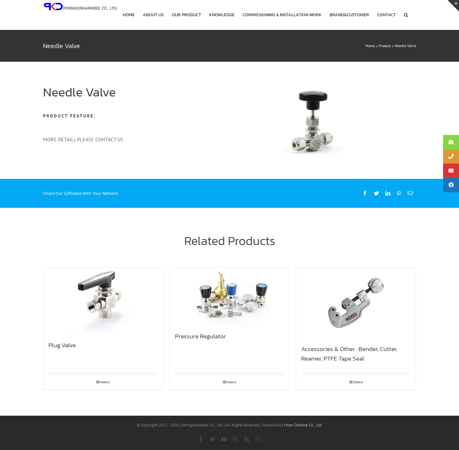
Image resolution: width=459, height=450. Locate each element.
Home (370, 45)
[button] (406, 15)
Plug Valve (62, 345)
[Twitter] (376, 193)
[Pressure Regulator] (229, 297)
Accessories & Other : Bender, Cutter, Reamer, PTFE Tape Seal (349, 353)
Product (385, 45)
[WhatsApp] (399, 193)
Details (105, 382)
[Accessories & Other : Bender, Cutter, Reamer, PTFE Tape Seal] (356, 303)
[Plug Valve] (103, 301)
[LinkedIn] (388, 193)
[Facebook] (365, 193)
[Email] (410, 193)
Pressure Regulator (200, 336)
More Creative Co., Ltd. (303, 425)
